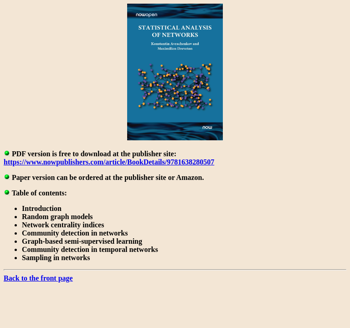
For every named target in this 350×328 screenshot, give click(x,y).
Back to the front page (38, 278)
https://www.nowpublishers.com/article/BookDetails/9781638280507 (109, 162)
